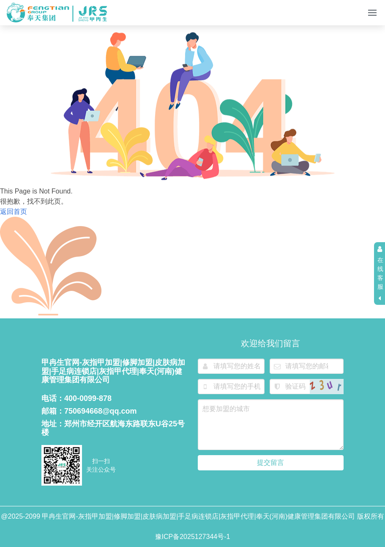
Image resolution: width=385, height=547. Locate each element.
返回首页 (13, 212)
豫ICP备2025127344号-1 (192, 536)
